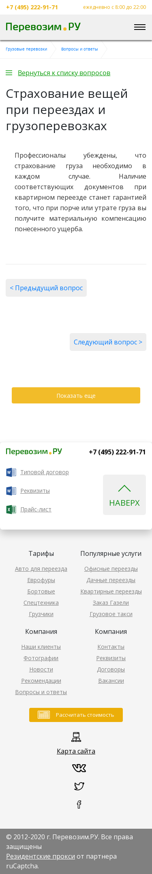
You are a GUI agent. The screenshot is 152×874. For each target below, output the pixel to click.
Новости (41, 669)
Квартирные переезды (111, 591)
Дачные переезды (110, 580)
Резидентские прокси (40, 856)
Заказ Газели (111, 602)
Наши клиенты (41, 646)
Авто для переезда (41, 568)
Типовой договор (44, 472)
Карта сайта (76, 751)
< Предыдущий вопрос (46, 287)
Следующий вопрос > (108, 342)
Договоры (111, 669)
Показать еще (76, 395)
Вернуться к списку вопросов (64, 72)
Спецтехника (41, 602)
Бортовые (41, 591)
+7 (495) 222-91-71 (32, 7)
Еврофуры (41, 580)
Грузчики (41, 614)
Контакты (110, 646)
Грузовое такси (111, 614)
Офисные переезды (111, 568)
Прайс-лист (35, 509)
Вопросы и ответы (41, 692)
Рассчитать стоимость (85, 714)
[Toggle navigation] (140, 27)
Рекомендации (41, 680)
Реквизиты (35, 490)
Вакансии (111, 680)
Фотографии (41, 658)
